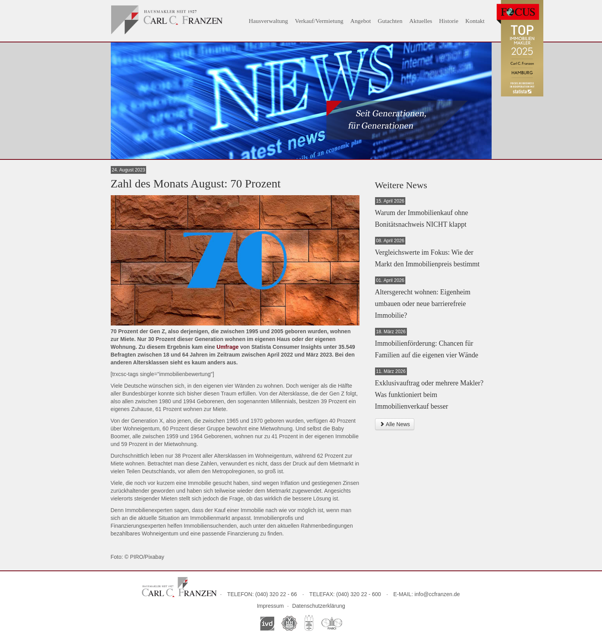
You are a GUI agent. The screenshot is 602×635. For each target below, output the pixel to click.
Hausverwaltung (268, 20)
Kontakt (475, 20)
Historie (449, 20)
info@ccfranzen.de (437, 594)
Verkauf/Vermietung (319, 20)
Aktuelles (420, 20)
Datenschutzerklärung (318, 606)
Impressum (270, 606)
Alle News (394, 424)
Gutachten (390, 20)
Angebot (360, 20)
